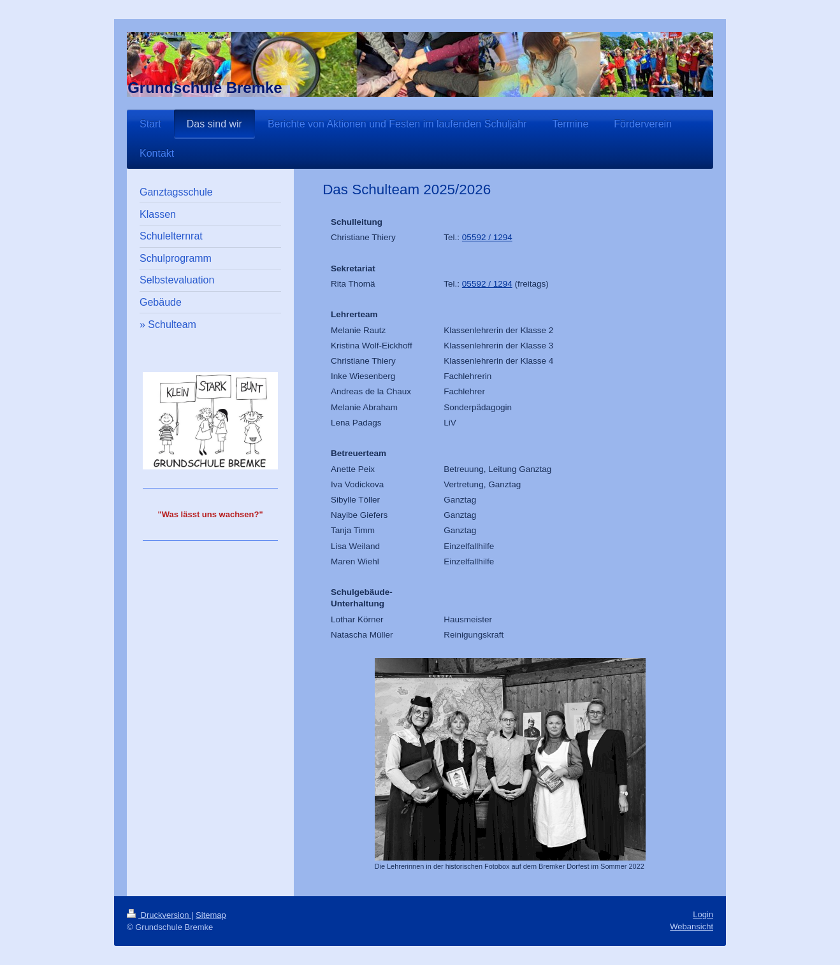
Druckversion (159, 915)
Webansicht (691, 926)
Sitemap (211, 915)
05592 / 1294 (487, 237)
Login (703, 914)
